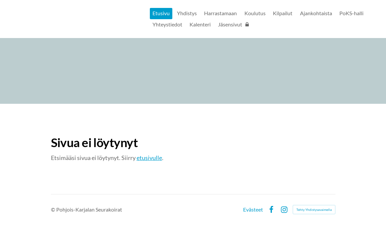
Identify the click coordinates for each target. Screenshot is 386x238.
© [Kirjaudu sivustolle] (53, 209)
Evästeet (253, 209)
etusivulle (149, 157)
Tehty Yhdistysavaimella (314, 210)
